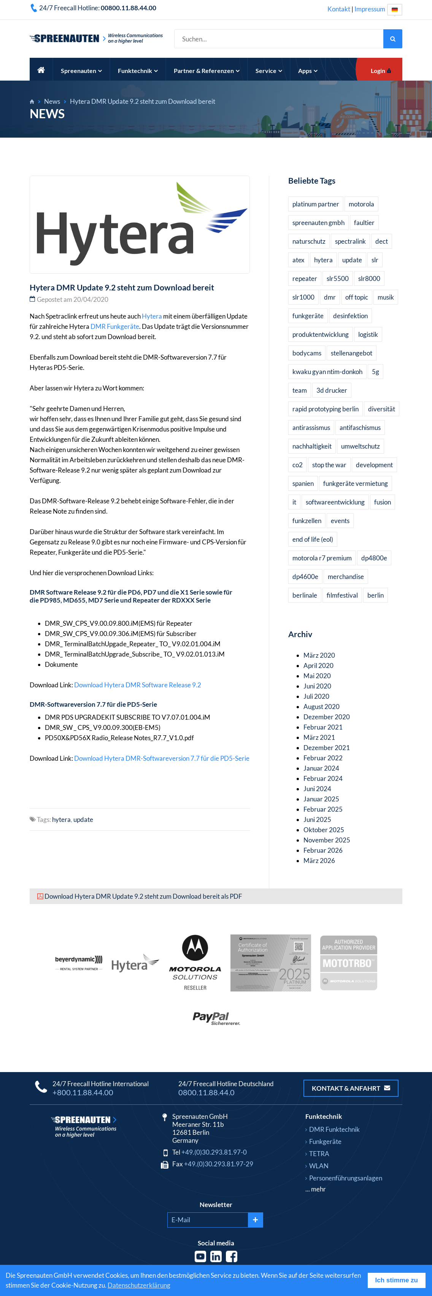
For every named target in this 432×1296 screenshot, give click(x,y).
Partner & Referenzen (207, 70)
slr (375, 260)
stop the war (329, 465)
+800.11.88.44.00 (82, 1092)
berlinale (304, 595)
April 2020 (318, 665)
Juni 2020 (317, 686)
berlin (375, 595)
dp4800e (374, 558)
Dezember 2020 (326, 717)
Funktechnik (138, 70)
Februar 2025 (323, 809)
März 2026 (319, 861)
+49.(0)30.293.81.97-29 (218, 1164)
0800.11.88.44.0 (206, 1092)
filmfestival (342, 595)
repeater (304, 278)
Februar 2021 (323, 727)
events (340, 521)
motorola (361, 204)
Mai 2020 (317, 676)
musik (386, 297)
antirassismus (311, 427)
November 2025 (326, 840)
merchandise (346, 577)
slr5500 (338, 278)
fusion (382, 502)
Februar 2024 (323, 778)
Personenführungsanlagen (345, 1178)
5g (375, 372)
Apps (308, 70)
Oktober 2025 (323, 830)
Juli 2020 (316, 696)
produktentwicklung (320, 334)
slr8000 (369, 278)
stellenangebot (351, 353)
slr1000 (303, 297)
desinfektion (350, 316)
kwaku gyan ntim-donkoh (327, 372)
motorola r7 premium (322, 558)
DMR (98, 326)
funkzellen (306, 521)
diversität (381, 409)
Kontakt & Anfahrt (351, 1088)
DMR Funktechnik (334, 1129)
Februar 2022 (323, 758)
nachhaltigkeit (312, 446)
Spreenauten (81, 70)
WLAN (319, 1166)
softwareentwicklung (335, 502)
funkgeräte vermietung (355, 483)
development (374, 465)
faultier (364, 223)
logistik (368, 334)
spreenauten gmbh (318, 223)
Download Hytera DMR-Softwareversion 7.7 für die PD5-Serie (161, 758)
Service (269, 70)
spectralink (350, 241)
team (299, 390)
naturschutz (309, 241)
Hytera (152, 316)
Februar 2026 (323, 850)
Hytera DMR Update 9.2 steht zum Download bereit (142, 101)
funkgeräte (308, 316)
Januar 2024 (321, 768)
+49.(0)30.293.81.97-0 (214, 1152)
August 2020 (321, 707)
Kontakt (338, 9)
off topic (356, 297)
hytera (61, 819)
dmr (330, 297)
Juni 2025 (317, 819)
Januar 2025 (321, 799)
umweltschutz (360, 446)
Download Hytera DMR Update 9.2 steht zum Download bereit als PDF (143, 896)
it (294, 502)
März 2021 (319, 737)
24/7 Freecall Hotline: (97, 8)
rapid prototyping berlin (325, 409)
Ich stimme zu (396, 1280)
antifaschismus (360, 427)
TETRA (319, 1154)
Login (378, 70)
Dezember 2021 (326, 748)
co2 (297, 465)
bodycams (306, 353)
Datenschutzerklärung (139, 1285)
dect (381, 241)
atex (298, 260)
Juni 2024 (317, 789)
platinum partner (315, 204)
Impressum (369, 9)
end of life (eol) (312, 539)
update (83, 819)
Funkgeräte (123, 326)
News (52, 101)
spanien (303, 483)
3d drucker (331, 390)
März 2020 (319, 655)
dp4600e (305, 577)
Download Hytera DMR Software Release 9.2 (137, 685)
